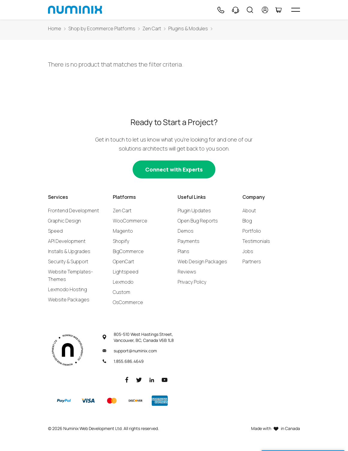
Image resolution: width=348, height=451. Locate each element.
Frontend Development (73, 210)
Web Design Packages (202, 261)
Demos (186, 231)
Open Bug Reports (198, 220)
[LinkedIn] (151, 379)
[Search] (250, 10)
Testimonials (256, 241)
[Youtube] (165, 379)
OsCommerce (128, 302)
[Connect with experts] (174, 169)
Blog (247, 220)
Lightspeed (125, 271)
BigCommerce (128, 251)
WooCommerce (130, 220)
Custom (121, 292)
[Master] (112, 400)
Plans (183, 251)
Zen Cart (151, 28)
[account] (265, 9)
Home (54, 28)
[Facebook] (126, 379)
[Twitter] (139, 379)
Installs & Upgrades (69, 251)
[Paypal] (64, 400)
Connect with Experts (174, 169)
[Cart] (278, 10)
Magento (123, 231)
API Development (67, 241)
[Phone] (220, 10)
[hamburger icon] (295, 10)
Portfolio (251, 231)
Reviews (187, 271)
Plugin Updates (194, 210)
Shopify (121, 241)
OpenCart (123, 261)
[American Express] (160, 400)
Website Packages (68, 299)
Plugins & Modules (188, 28)
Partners (251, 261)
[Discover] (135, 400)
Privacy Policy (192, 282)
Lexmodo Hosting (67, 289)
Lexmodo (123, 282)
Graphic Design (64, 220)
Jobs (247, 251)
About (249, 210)
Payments (189, 241)
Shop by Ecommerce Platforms (101, 28)
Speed (55, 231)
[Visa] (88, 400)
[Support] (235, 10)
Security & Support (68, 261)
